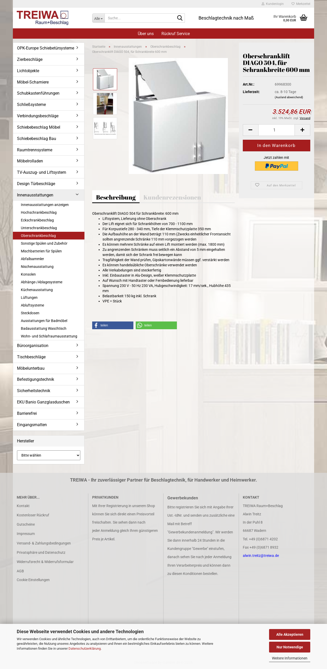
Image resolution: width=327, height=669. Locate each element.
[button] (250, 130)
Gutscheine (26, 524)
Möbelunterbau (31, 368)
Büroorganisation (32, 345)
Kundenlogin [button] (273, 4)
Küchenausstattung (37, 290)
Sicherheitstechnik (33, 390)
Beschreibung (116, 197)
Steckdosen (30, 313)
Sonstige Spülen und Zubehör (44, 243)
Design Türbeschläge (36, 183)
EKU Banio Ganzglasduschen (43, 402)
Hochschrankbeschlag (39, 212)
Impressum (26, 534)
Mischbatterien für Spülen (41, 251)
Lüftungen (29, 297)
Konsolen (28, 274)
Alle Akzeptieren (289, 634)
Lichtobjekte (28, 70)
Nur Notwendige (290, 647)
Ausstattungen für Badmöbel (44, 321)
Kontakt (23, 506)
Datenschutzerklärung (84, 648)
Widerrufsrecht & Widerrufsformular (45, 562)
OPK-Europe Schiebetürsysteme (45, 48)
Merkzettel (300, 4)
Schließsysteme (31, 104)
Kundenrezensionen (172, 197)
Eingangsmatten (32, 424)
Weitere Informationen (289, 658)
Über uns (146, 33)
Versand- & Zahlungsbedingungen (44, 543)
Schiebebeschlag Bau (36, 138)
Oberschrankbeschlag (38, 236)
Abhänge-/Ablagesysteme (41, 282)
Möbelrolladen (30, 161)
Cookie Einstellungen (33, 580)
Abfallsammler (32, 259)
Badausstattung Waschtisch (43, 328)
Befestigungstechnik (35, 379)
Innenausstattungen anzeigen (45, 205)
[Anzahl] (276, 130)
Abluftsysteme (32, 305)
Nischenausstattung (37, 267)
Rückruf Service (175, 33)
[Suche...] (98, 18)
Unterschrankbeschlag (39, 228)
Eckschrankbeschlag (37, 220)
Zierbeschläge (29, 59)
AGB (20, 571)
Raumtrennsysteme (34, 149)
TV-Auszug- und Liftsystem (41, 172)
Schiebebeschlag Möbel (38, 127)
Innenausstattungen (35, 195)
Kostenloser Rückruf (33, 515)
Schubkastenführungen (38, 93)
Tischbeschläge (31, 356)
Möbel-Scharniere (33, 82)
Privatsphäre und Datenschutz (41, 552)
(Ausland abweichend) (289, 97)
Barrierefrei (27, 413)
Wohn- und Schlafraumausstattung (49, 336)
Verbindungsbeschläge (37, 115)
